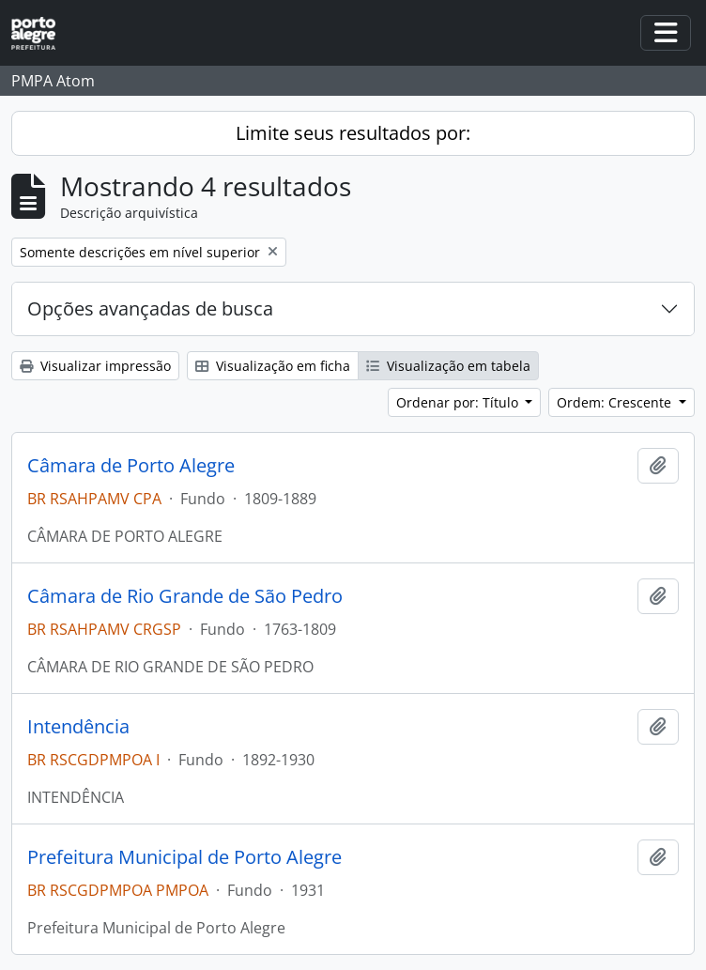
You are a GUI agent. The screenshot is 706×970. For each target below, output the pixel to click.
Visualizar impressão (95, 366)
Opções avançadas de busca (150, 308)
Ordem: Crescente (616, 402)
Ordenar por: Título (459, 402)
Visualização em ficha (272, 366)
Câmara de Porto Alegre (131, 465)
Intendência (78, 727)
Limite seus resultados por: (353, 133)
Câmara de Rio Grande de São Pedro (185, 596)
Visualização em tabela (448, 366)
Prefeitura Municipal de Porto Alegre (184, 857)
